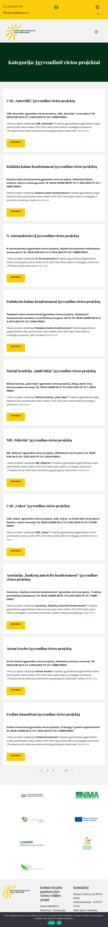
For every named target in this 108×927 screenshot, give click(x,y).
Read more (83, 130)
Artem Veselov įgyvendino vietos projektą (39, 648)
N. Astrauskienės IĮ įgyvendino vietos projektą (43, 235)
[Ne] (104, 919)
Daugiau (16, 142)
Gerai (51, 923)
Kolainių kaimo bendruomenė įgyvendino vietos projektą (52, 166)
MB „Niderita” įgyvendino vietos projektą (39, 440)
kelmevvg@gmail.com (16, 13)
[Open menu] (97, 7)
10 (65, 770)
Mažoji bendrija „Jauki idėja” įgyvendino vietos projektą (51, 371)
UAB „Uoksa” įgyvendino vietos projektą (38, 506)
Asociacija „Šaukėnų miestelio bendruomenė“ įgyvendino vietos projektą (52, 577)
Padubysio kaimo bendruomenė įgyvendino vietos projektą (53, 301)
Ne (59, 923)
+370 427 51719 (13, 6)
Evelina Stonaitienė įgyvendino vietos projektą (43, 714)
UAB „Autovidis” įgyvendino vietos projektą (41, 100)
